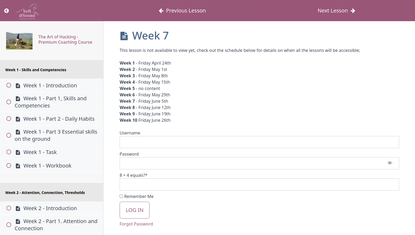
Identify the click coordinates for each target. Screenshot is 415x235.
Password (129, 154)
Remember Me (137, 196)
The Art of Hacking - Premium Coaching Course (65, 39)
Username (130, 133)
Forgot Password (136, 224)
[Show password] (390, 163)
